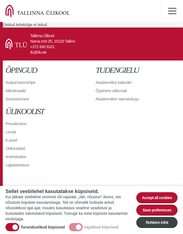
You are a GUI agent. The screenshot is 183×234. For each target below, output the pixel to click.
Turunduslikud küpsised (43, 227)
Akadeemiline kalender (114, 82)
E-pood (11, 140)
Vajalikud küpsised (101, 227)
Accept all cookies (157, 198)
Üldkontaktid (15, 148)
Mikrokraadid (15, 91)
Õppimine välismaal (111, 91)
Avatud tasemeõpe (20, 82)
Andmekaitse (15, 157)
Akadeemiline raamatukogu (117, 99)
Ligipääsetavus (17, 165)
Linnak (10, 132)
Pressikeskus (15, 124)
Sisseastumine (17, 99)
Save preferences (157, 210)
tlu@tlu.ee (38, 52)
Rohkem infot (157, 222)
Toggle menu (172, 11)
